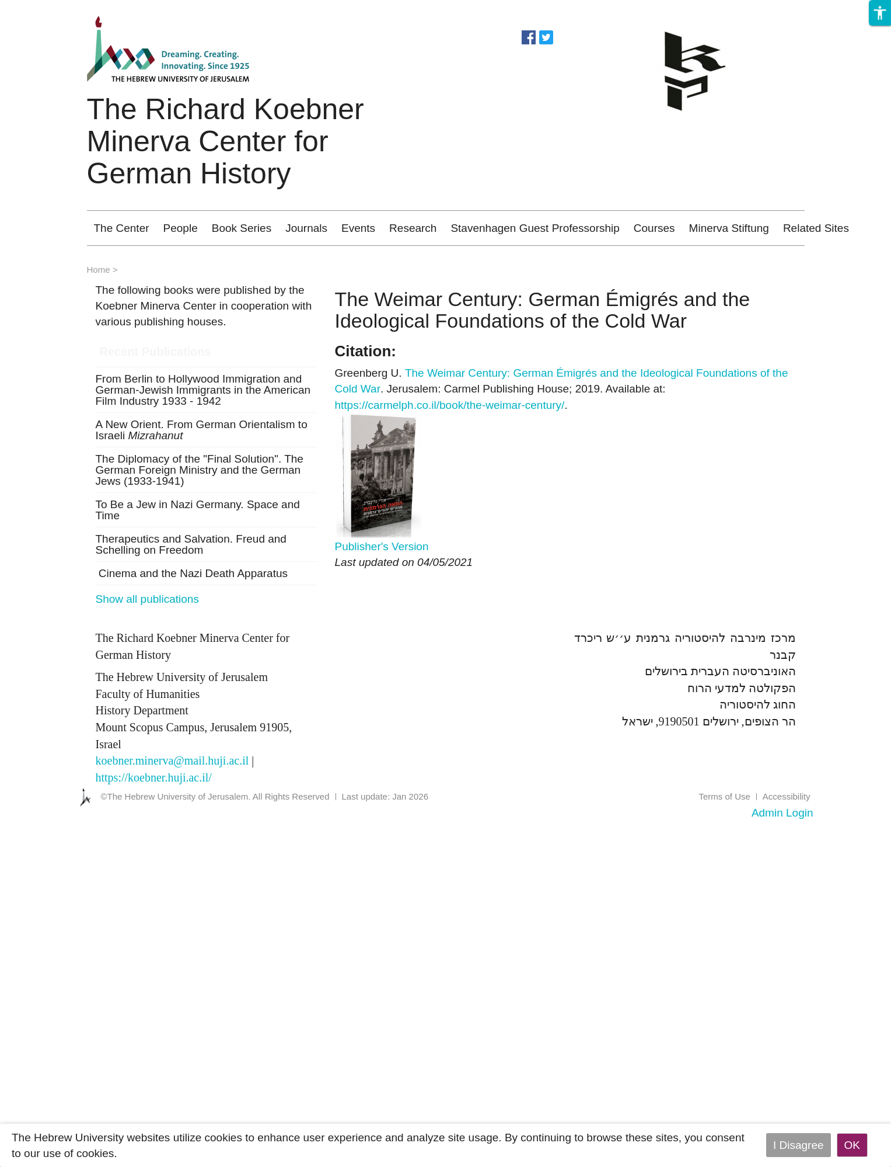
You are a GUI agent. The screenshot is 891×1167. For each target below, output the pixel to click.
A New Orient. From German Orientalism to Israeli (202, 430)
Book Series (241, 228)
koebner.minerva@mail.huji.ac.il (172, 760)
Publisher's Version (382, 546)
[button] (880, 13)
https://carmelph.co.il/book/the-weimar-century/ (450, 405)
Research (412, 228)
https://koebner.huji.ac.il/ (154, 777)
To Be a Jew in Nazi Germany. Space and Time (198, 510)
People (180, 228)
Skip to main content (50, 8)
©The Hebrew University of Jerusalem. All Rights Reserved (215, 796)
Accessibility (786, 796)
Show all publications (147, 599)
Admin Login (782, 812)
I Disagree (798, 1145)
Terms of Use (724, 796)
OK (852, 1145)
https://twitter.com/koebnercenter (546, 36)
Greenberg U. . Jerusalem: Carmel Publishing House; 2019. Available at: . (561, 389)
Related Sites (816, 228)
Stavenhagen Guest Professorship (534, 228)
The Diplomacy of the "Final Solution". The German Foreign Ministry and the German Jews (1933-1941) (199, 470)
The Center (121, 228)
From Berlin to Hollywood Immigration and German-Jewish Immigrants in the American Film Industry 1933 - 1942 (203, 390)
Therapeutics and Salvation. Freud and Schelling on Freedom (191, 544)
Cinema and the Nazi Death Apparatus (192, 573)
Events (358, 228)
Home (98, 270)
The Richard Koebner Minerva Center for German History (225, 141)
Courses (654, 228)
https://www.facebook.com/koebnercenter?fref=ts (529, 36)
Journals (306, 228)
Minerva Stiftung (729, 228)
